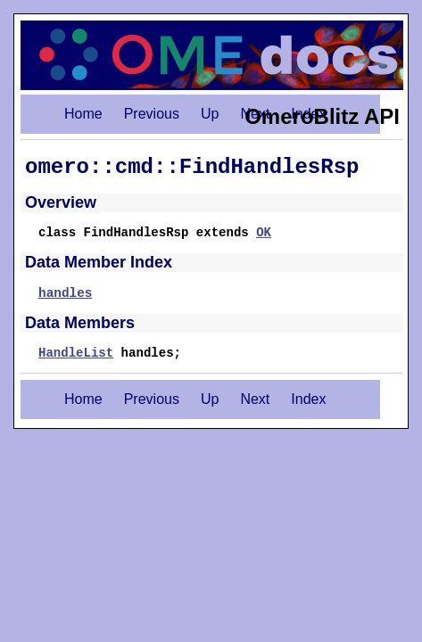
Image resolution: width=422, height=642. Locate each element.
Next (254, 399)
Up (210, 113)
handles (65, 293)
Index (308, 399)
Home (83, 113)
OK (263, 233)
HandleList (75, 353)
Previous (151, 113)
